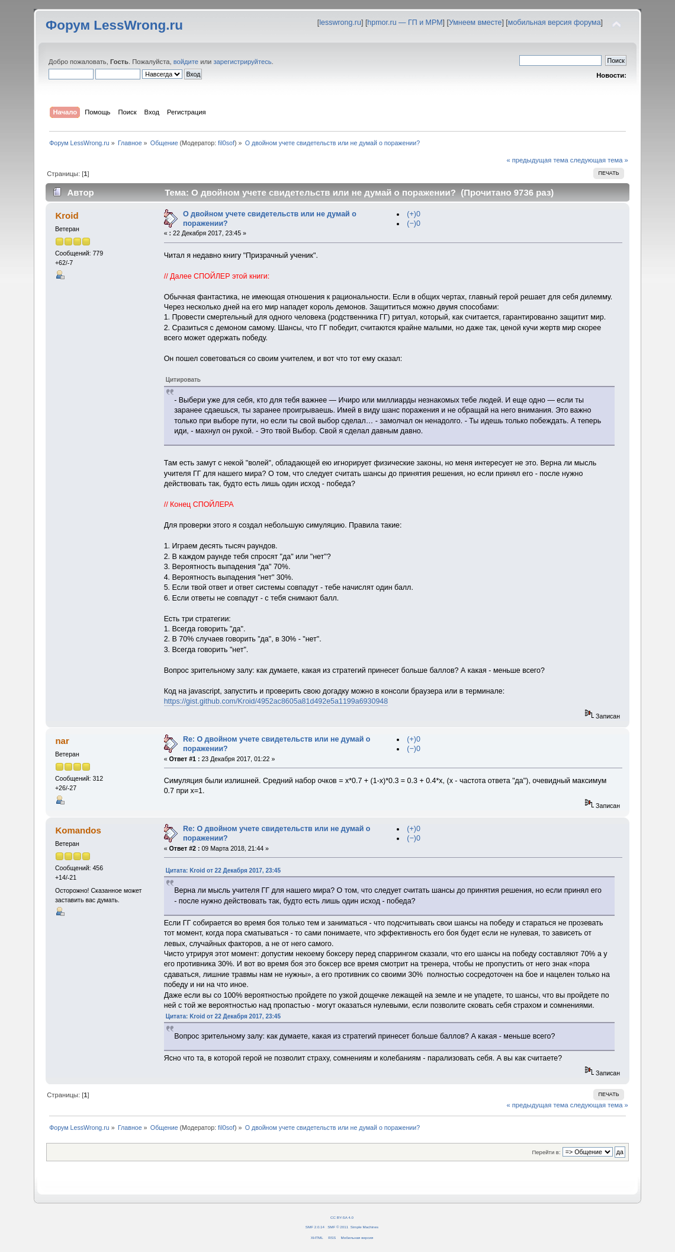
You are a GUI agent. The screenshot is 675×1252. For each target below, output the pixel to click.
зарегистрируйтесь (242, 61)
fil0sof (226, 142)
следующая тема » (599, 160)
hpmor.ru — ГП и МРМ (404, 22)
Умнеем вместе (475, 22)
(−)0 (413, 223)
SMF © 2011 (337, 1227)
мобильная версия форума (554, 22)
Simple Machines (364, 1227)
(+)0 (413, 214)
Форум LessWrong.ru (114, 25)
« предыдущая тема (537, 160)
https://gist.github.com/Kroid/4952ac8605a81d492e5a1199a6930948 (276, 701)
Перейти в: (546, 1152)
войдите (185, 61)
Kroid (66, 215)
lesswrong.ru (340, 22)
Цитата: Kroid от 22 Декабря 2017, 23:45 (223, 870)
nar (62, 741)
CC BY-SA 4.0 (341, 1217)
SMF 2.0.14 (315, 1227)
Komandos (78, 830)
